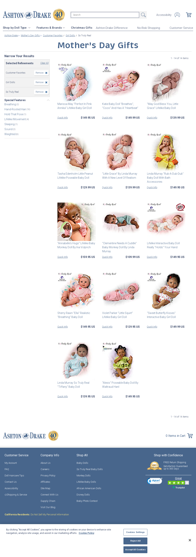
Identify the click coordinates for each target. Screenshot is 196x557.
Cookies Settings (135, 532)
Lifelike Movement (15, 119)
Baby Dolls (82, 462)
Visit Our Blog (48, 507)
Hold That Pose (14, 114)
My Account (11, 462)
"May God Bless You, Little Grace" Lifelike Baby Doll (162, 105)
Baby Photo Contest (87, 500)
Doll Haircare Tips (14, 475)
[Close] (190, 540)
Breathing (10, 104)
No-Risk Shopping (148, 28)
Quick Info (62, 117)
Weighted (10, 134)
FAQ (7, 469)
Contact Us (11, 481)
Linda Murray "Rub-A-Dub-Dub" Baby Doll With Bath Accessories (165, 177)
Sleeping (9, 124)
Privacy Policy (48, 475)
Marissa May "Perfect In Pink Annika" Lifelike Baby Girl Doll (74, 105)
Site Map (45, 488)
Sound (8, 129)
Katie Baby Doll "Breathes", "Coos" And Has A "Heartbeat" (120, 105)
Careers (45, 469)
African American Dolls (89, 488)
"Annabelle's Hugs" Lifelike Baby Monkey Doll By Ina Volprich (76, 245)
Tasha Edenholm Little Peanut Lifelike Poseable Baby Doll (75, 175)
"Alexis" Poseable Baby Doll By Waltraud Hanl (120, 384)
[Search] (105, 15)
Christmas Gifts (81, 27)
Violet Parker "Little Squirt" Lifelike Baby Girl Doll (117, 315)
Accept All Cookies (135, 549)
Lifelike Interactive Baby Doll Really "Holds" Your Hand (163, 245)
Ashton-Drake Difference (112, 28)
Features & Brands (51, 27)
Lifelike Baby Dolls (86, 481)
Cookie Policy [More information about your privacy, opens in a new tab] (86, 533)
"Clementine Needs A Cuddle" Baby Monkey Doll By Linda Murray (119, 247)
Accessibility (164, 15)
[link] (154, 481)
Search (143, 15)
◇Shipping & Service (16, 494)
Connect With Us (49, 494)
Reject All (135, 540)
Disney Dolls (83, 494)
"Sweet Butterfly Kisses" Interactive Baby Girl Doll (161, 315)
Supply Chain (48, 500)
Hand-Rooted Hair (15, 109)
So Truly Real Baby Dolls (90, 469)
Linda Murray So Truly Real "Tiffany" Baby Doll (73, 384)
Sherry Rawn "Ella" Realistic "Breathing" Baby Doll (73, 315)
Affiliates (45, 481)
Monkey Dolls (84, 475)
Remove (39, 72)
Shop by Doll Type (17, 27)
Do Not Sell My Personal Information (37, 514)
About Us (46, 462)
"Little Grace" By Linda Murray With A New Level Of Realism (119, 175)
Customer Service (181, 28)
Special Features (15, 100)
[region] (98, 540)
